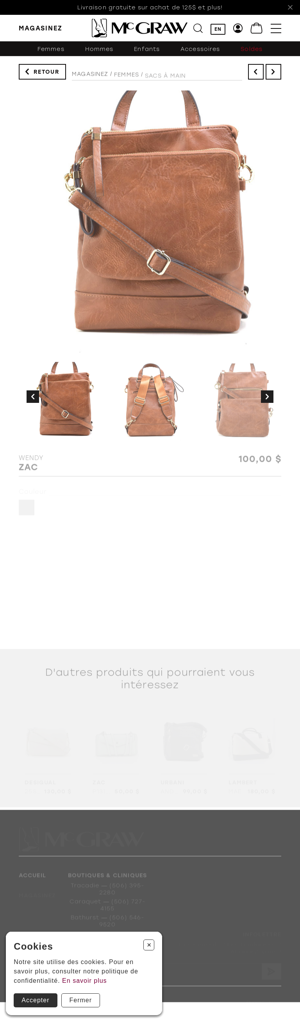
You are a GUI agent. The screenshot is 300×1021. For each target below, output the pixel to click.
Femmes (51, 52)
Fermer (81, 1000)
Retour (47, 73)
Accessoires (200, 52)
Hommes (99, 52)
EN (217, 29)
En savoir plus (84, 980)
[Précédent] (33, 397)
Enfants (147, 52)
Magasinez (90, 76)
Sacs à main (165, 80)
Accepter (35, 1000)
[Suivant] (267, 397)
